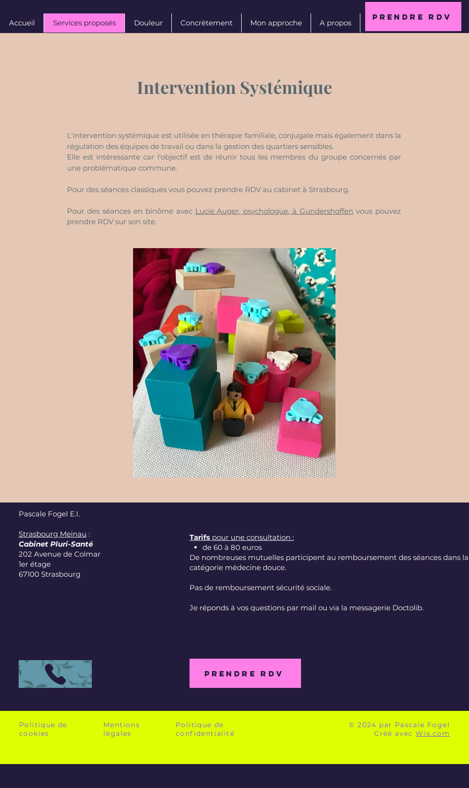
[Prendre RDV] (413, 16)
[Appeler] (55, 674)
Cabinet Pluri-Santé (56, 543)
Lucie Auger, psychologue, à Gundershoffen (274, 211)
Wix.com (432, 733)
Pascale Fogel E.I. (49, 513)
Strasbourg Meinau (53, 533)
